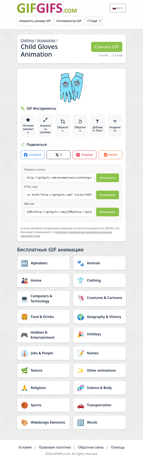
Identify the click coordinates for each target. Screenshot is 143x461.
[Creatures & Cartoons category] (99, 297)
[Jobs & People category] (43, 353)
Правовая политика (55, 447)
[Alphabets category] (43, 263)
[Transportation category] (99, 405)
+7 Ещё (92, 21)
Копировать (108, 178)
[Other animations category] (99, 370)
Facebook (32, 155)
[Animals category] (99, 263)
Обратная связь (91, 447)
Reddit (110, 155)
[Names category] (99, 353)
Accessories (46, 40)
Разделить (114, 125)
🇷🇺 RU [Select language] (116, 8)
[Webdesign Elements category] (43, 422)
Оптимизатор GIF (68, 21)
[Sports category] (43, 405)
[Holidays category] (99, 334)
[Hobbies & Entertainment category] (43, 334)
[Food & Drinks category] (43, 316)
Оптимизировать (28, 125)
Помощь (118, 447)
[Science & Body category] (99, 387)
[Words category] (99, 422)
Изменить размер (45, 125)
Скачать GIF (107, 47)
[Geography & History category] (99, 316)
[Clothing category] (99, 280)
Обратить (80, 125)
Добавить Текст (97, 125)
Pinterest (84, 155)
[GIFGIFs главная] (47, 8)
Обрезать (62, 125)
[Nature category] (43, 370)
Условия (25, 447)
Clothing (27, 40)
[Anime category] (43, 280)
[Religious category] (43, 387)
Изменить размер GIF (35, 21)
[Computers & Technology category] (43, 298)
